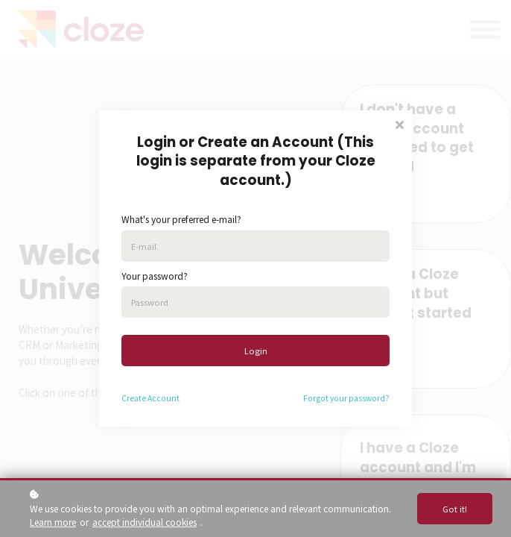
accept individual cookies (144, 521)
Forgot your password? (346, 397)
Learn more (53, 521)
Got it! (454, 509)
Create (133, 397)
